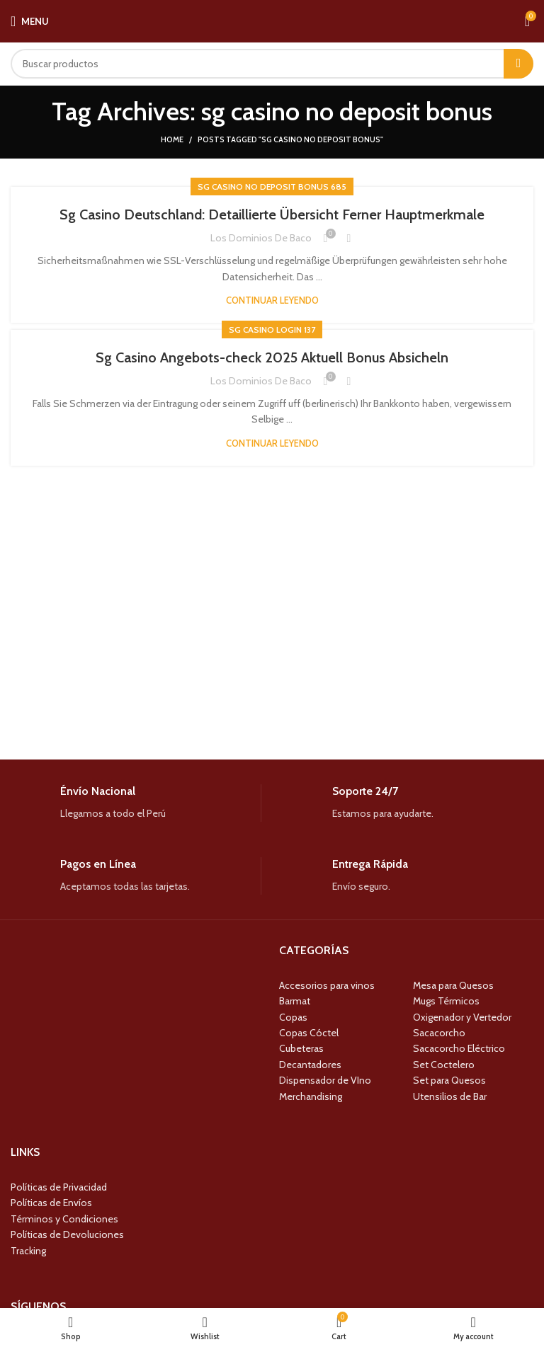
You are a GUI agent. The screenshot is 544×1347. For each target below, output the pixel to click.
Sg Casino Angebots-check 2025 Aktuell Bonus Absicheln (272, 357)
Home (172, 139)
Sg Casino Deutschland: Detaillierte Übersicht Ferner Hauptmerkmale (272, 214)
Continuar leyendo (272, 300)
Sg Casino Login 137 (272, 329)
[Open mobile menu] (30, 21)
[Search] (272, 64)
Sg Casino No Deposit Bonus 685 (272, 186)
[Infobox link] (136, 803)
